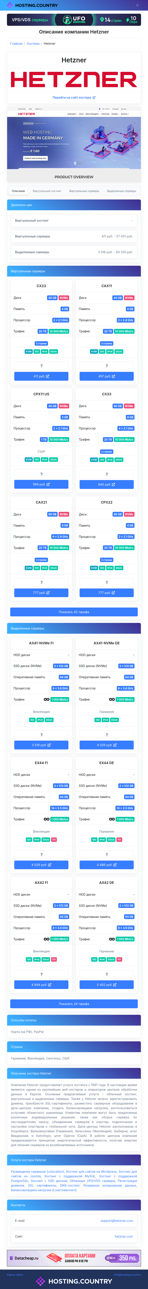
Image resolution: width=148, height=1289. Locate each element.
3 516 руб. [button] (41, 745)
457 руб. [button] (106, 376)
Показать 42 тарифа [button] (74, 612)
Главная (16, 43)
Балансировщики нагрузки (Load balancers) (44, 1190)
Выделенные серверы (121, 191)
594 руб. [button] (41, 484)
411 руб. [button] (41, 376)
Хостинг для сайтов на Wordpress (91, 1171)
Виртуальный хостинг (47, 191)
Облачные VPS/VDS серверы (92, 1181)
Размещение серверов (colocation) (37, 1171)
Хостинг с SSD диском (49, 1181)
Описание (18, 191)
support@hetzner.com (117, 1221)
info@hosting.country (127, 1274)
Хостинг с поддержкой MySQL (70, 1176)
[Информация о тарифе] (41, 366)
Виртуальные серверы (84, 191)
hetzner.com (124, 1236)
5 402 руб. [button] (107, 985)
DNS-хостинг (70, 1185)
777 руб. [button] (41, 593)
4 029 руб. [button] (106, 745)
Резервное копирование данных (109, 1185)
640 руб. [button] (106, 484)
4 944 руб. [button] (41, 985)
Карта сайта (15, 1274)
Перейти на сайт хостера (74, 97)
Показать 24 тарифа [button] (74, 1004)
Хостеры (33, 43)
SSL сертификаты (42, 1185)
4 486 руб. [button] (107, 865)
